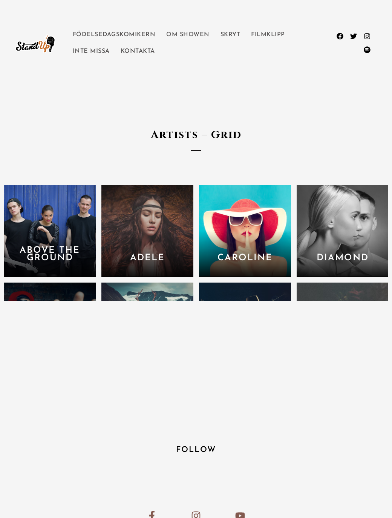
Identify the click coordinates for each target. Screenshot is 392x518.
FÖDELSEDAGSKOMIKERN (114, 35)
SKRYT (230, 35)
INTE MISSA (91, 51)
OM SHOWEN (188, 35)
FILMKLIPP (268, 35)
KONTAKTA (138, 51)
